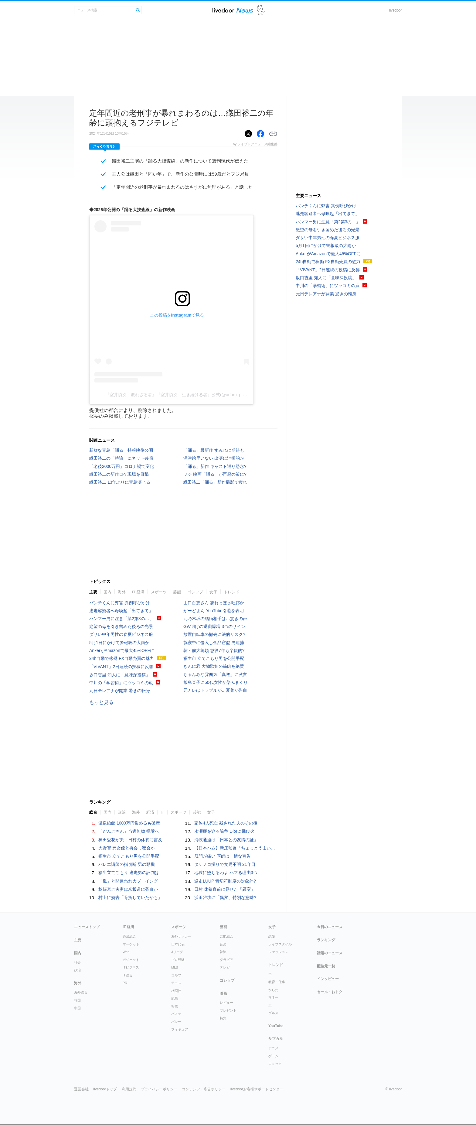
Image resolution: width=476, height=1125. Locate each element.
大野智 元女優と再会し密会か (126, 847)
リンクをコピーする (273, 134)
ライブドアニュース (232, 10)
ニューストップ (87, 927)
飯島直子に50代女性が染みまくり (215, 682)
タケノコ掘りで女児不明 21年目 (224, 864)
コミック (275, 1063)
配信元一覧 (326, 966)
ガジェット (131, 960)
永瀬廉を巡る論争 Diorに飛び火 (224, 831)
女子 (213, 592)
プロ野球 (178, 960)
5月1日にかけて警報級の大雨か (119, 642)
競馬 (174, 998)
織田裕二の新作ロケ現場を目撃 (119, 474)
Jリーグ (177, 952)
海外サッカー (181, 936)
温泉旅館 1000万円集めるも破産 (129, 823)
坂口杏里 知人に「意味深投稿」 (119, 674)
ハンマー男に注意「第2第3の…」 (121, 618)
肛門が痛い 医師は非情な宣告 (222, 856)
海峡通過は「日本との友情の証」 (226, 839)
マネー (273, 997)
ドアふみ (261, 10)
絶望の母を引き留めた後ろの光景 (121, 626)
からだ (273, 990)
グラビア (226, 960)
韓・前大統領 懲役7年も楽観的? (213, 650)
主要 (93, 592)
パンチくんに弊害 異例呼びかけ (119, 602)
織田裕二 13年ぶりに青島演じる (119, 482)
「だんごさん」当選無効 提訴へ (128, 831)
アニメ (273, 1048)
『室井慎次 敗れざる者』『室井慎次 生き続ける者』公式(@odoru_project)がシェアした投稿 (196, 394)
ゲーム (273, 1056)
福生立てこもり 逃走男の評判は (128, 872)
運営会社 (81, 1089)
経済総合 (129, 936)
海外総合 (80, 992)
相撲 (174, 1006)
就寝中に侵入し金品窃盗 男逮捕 (213, 642)
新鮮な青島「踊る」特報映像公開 (121, 450)
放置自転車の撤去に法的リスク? (214, 634)
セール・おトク (329, 992)
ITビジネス (131, 967)
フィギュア (179, 1029)
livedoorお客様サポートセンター (256, 1089)
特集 (223, 1018)
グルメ (273, 1013)
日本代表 (178, 944)
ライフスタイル (280, 944)
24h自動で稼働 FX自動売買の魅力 (121, 658)
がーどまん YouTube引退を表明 (213, 610)
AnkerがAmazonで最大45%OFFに (121, 650)
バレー (176, 1022)
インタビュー (328, 979)
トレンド (232, 592)
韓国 (77, 1000)
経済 (150, 812)
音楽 (223, 944)
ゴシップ (195, 592)
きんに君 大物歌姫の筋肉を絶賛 (213, 666)
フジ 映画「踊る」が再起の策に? (214, 474)
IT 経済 (138, 592)
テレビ (225, 967)
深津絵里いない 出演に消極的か (213, 458)
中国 (77, 1008)
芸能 (177, 592)
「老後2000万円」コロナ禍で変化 (121, 466)
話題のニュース (329, 953)
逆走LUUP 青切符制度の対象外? (225, 881)
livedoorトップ (105, 1089)
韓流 (223, 952)
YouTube (276, 1026)
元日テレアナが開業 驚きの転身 (119, 690)
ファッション (278, 952)
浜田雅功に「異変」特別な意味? (225, 897)
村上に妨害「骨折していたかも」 (130, 897)
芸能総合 (226, 936)
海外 (122, 592)
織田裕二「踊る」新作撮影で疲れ (215, 482)
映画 (223, 993)
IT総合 (127, 975)
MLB (174, 967)
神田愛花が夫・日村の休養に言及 (130, 839)
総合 (93, 812)
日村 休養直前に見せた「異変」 (224, 889)
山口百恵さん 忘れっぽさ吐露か (213, 602)
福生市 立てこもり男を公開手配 (213, 658)
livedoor (395, 10)
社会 (77, 962)
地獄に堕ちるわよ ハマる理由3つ (225, 872)
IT (162, 812)
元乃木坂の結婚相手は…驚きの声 (215, 618)
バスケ (176, 1014)
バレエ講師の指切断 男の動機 (126, 864)
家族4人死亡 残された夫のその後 (225, 823)
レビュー (226, 1002)
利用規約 (129, 1089)
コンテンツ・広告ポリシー (204, 1089)
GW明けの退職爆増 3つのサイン (214, 626)
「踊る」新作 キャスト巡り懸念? (214, 466)
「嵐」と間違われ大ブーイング (128, 881)
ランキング (326, 940)
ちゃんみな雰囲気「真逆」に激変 (215, 674)
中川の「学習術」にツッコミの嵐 (121, 682)
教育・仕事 (276, 982)
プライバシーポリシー (159, 1089)
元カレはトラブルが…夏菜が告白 (215, 690)
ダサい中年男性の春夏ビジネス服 (121, 634)
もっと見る (101, 702)
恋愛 (271, 936)
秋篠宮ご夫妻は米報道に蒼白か (128, 889)
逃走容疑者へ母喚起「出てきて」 (121, 610)
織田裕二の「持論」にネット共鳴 (121, 458)
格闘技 (176, 991)
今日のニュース (329, 927)
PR (125, 983)
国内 (107, 592)
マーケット (131, 944)
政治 (122, 812)
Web (126, 952)
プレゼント (228, 1010)
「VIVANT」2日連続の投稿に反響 (121, 666)
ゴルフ (176, 975)
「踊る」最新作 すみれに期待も (213, 450)
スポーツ (159, 592)
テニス (176, 983)
